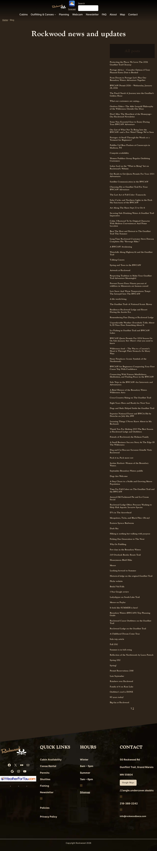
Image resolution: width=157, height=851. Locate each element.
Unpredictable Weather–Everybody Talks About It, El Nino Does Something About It (132, 323)
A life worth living (118, 299)
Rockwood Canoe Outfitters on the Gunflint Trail (130, 622)
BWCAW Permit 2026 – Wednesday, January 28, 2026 (131, 86)
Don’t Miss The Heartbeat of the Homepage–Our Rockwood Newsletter (131, 115)
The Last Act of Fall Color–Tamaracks (128, 195)
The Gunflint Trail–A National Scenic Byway (131, 304)
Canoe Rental (48, 766)
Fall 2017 (114, 644)
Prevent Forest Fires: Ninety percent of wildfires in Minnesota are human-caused (129, 284)
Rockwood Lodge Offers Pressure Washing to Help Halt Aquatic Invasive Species (131, 506)
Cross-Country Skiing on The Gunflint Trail (130, 397)
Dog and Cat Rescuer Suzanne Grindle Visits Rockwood (131, 451)
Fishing (44, 785)
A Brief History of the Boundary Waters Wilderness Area (128, 391)
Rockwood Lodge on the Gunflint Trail (128, 628)
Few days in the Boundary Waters (125, 549)
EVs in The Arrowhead (121, 512)
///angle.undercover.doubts (137, 790)
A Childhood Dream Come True (125, 634)
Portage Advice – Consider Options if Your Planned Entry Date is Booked (130, 71)
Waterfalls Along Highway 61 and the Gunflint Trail (131, 253)
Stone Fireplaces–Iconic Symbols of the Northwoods (128, 360)
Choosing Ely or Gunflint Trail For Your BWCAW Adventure (129, 188)
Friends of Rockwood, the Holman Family (129, 437)
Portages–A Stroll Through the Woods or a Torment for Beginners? (130, 138)
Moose (113, 565)
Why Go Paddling (118, 544)
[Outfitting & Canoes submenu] (55, 14)
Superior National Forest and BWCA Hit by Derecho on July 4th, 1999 (130, 414)
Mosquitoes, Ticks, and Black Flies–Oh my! (130, 518)
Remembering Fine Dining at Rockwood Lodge (132, 317)
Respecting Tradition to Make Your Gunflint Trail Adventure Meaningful (131, 277)
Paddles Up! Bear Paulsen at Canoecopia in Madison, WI (130, 146)
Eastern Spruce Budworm (122, 523)
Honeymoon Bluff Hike (121, 560)
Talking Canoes (117, 260)
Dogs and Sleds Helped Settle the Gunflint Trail (132, 408)
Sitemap (85, 792)
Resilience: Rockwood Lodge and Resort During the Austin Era (128, 310)
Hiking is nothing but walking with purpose (130, 533)
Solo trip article (117, 639)
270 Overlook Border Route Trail (125, 555)
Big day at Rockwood (119, 702)
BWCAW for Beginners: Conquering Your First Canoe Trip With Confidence (132, 367)
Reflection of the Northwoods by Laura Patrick (131, 655)
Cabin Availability (51, 759)
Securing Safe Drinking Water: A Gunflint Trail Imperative (132, 214)
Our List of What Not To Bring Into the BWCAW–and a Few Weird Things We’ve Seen (132, 131)
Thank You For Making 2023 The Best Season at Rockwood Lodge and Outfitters (131, 430)
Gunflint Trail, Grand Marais (137, 767)
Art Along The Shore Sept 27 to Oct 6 (127, 208)
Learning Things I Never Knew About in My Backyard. (131, 422)
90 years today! (116, 697)
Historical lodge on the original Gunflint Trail (131, 576)
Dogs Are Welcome (119, 476)
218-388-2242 (129, 803)
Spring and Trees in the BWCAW (125, 265)
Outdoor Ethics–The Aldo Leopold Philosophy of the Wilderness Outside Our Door (131, 107)
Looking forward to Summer (123, 570)
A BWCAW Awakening (121, 247)
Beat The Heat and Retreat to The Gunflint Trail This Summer (130, 232)
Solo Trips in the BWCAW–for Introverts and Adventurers (131, 383)
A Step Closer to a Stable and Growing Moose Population (131, 482)
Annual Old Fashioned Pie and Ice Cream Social (129, 498)
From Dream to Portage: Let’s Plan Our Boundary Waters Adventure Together (128, 79)
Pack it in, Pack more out (121, 458)
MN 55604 (126, 774)
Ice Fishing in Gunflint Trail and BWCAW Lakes (130, 331)
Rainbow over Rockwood (121, 681)
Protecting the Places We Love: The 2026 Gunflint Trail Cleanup (129, 63)
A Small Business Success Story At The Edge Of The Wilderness (132, 443)
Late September (117, 676)
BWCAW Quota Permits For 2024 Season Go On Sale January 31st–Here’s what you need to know (131, 341)
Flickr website (116, 581)
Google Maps (128, 782)
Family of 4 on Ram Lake (121, 686)
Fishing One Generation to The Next (127, 539)
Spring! (113, 665)
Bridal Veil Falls (117, 586)
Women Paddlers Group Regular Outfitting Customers (130, 159)
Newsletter (46, 792)
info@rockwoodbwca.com (133, 816)
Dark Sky (114, 528)
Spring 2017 (115, 660)
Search (81, 3)
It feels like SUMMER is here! (124, 607)
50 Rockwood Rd (130, 759)
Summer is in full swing (121, 649)
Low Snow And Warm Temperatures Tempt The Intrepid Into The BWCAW (130, 292)
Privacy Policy (48, 816)
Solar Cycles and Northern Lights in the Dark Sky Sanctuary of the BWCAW (131, 201)
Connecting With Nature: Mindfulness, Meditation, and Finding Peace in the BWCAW (132, 375)
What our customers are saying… (125, 101)
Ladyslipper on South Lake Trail (125, 597)
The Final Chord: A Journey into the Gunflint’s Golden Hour (132, 94)
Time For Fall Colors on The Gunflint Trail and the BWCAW (132, 490)
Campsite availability (119, 153)
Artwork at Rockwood (120, 270)
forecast (72, 9)
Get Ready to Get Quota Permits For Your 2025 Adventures (132, 175)
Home (5, 20)
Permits (45, 772)
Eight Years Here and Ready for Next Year (130, 403)
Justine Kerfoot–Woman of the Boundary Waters (129, 464)
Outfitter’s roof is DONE (121, 692)
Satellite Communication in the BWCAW (129, 181)
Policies (45, 807)
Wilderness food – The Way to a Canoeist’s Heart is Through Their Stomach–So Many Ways (130, 351)
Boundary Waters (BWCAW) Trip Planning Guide (130, 614)
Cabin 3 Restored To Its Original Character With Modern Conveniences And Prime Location (130, 223)
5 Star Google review (119, 592)
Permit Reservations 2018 (121, 671)
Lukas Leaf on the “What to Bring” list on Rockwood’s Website (129, 167)
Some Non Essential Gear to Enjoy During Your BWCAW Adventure (130, 123)
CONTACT (131, 747)
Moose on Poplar (118, 602)
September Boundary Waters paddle (126, 471)
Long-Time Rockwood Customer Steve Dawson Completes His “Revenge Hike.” (132, 240)
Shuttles (45, 779)
